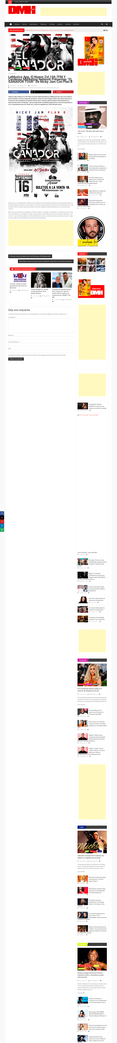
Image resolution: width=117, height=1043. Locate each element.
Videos (89, 127)
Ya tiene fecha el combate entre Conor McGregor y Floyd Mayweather (31, 256)
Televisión (43, 24)
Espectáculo (33, 24)
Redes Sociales (82, 127)
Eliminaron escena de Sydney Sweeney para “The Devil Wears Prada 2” (97, 744)
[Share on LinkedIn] (2, 526)
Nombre (11, 335)
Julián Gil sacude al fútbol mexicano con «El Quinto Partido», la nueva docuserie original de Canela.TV (94, 993)
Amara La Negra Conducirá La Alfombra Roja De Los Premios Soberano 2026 (98, 917)
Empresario (89, 831)
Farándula (89, 549)
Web (9, 348)
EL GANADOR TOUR (32, 87)
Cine (87, 716)
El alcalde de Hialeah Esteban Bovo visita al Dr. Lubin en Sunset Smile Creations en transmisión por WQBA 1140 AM (61, 293)
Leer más (81, 149)
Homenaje (89, 124)
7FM (11, 87)
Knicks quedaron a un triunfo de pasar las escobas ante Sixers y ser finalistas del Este (48, 30)
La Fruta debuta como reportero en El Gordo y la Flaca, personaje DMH (96, 577)
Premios (96, 831)
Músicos (96, 124)
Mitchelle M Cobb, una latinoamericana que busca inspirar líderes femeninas (64, 1016)
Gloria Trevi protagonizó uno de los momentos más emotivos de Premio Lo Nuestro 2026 (98, 892)
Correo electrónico (14, 342)
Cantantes (11, 68)
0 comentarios (32, 85)
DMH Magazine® (24, 290)
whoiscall (57, 1013)
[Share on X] (40, 91)
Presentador (81, 834)
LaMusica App (49, 87)
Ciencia (24, 24)
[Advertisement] (73, 12)
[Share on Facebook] (18, 91)
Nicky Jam (56, 87)
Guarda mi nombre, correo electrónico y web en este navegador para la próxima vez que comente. (38, 355)
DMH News (26, 68)
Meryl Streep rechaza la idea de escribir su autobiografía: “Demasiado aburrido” (97, 756)
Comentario (12, 317)
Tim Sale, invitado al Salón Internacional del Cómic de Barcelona (18, 286)
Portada (51, 24)
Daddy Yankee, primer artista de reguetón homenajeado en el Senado (97, 156)
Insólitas (68, 24)
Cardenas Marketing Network (20, 87)
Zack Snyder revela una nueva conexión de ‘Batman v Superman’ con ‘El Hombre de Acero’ (45, 261)
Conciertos (18, 68)
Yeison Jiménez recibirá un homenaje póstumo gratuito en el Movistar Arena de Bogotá (98, 168)
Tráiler (99, 716)
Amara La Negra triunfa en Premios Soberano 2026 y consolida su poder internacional (91, 840)
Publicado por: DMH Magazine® (18, 85)
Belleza (17, 24)
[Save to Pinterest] (63, 91)
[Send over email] (2, 530)
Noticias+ (76, 24)
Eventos (59, 24)
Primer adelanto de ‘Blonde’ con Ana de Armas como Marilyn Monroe (39, 291)
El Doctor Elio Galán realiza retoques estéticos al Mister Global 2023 (97, 454)
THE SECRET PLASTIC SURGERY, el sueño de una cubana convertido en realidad (97, 406)
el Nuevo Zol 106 (42, 87)
